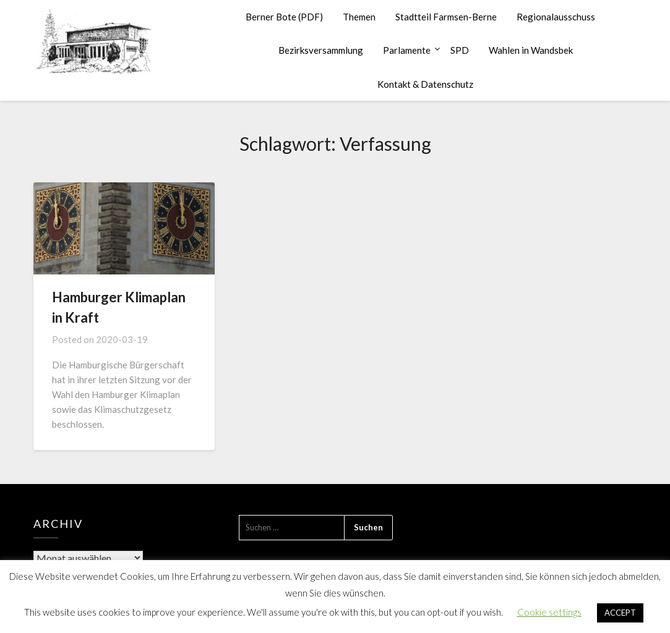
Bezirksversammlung (320, 50)
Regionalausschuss (556, 16)
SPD (459, 50)
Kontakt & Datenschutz (425, 84)
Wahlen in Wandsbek (531, 50)
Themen (359, 16)
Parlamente (407, 50)
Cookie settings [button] (549, 612)
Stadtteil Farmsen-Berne (446, 16)
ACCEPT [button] (620, 613)
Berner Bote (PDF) (284, 16)
